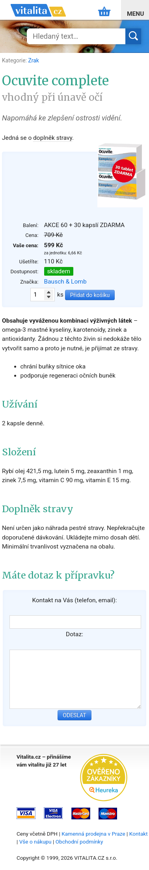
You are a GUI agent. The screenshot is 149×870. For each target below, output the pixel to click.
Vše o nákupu (35, 841)
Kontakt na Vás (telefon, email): (74, 600)
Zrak (33, 60)
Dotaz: (74, 634)
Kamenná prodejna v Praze (93, 834)
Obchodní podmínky (79, 841)
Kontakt (138, 834)
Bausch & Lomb (65, 281)
